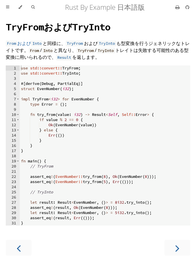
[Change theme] (20, 7)
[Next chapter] (177, 248)
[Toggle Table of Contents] (7, 7)
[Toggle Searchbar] (33, 7)
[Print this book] (178, 7)
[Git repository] (187, 7)
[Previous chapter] (19, 248)
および (58, 27)
